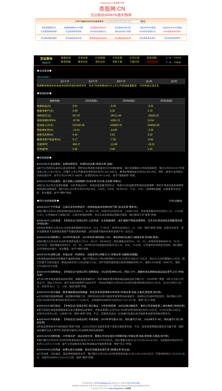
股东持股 (66, 61)
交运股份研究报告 (74, 31)
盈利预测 (152, 61)
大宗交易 (117, 57)
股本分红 (83, 61)
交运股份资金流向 (148, 38)
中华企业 (177, 58)
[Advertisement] (111, 48)
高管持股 (152, 57)
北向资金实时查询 (172, 38)
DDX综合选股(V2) (148, 31)
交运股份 (46, 58)
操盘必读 (66, 57)
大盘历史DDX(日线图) (172, 27)
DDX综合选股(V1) (98, 31)
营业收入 (46, 77)
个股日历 (134, 61)
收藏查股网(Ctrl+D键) (73, 27)
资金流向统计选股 (123, 31)
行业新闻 (100, 57)
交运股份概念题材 (49, 38)
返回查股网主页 (49, 27)
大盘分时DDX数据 (147, 27)
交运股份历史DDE (123, 27)
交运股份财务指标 (49, 31)
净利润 (39, 77)
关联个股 (117, 61)
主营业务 (83, 57)
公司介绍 (134, 57)
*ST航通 (177, 62)
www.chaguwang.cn (117, 388)
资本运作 (100, 61)
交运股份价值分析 (74, 38)
